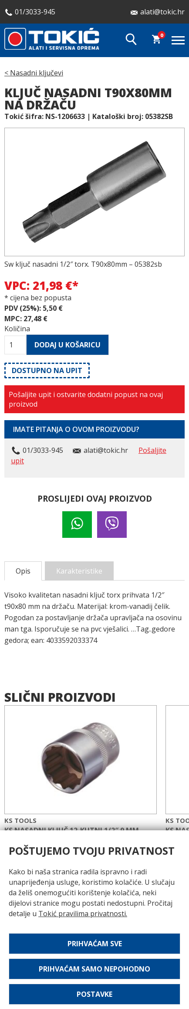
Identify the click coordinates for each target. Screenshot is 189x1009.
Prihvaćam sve (95, 943)
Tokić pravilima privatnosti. (82, 913)
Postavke (94, 994)
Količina (15, 328)
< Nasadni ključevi (33, 73)
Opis (23, 571)
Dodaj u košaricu (67, 345)
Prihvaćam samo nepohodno (94, 969)
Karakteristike (79, 571)
